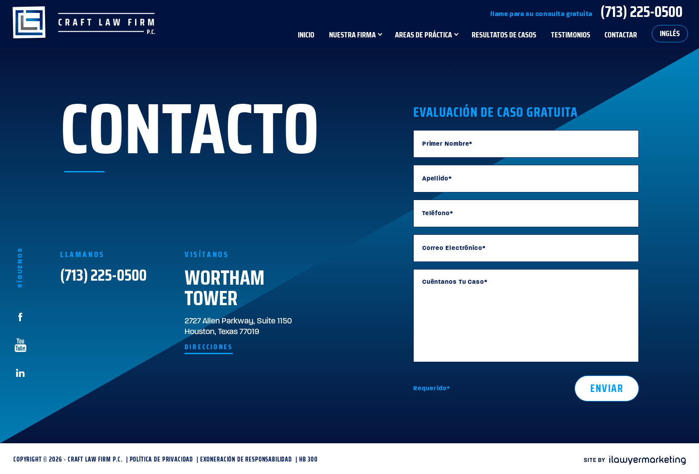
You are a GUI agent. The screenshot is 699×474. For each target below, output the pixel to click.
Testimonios (570, 34)
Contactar (620, 34)
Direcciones (209, 347)
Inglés (670, 33)
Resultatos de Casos (504, 34)
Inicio (306, 34)
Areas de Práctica (423, 34)
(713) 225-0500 (641, 11)
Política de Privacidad (161, 459)
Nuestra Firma (352, 34)
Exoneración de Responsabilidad (246, 459)
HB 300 (308, 459)
